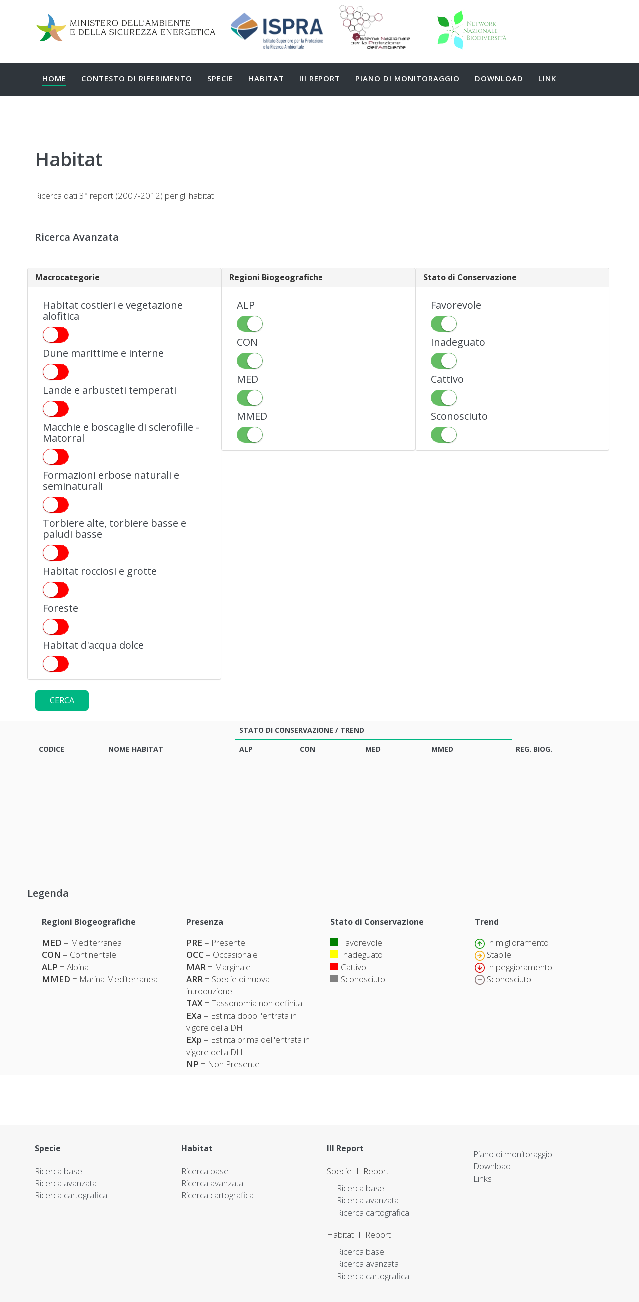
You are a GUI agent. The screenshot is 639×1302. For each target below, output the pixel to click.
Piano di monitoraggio (407, 78)
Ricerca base (58, 1171)
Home (54, 78)
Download (499, 78)
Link (547, 78)
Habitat (266, 78)
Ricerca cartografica (71, 1195)
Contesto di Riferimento (136, 78)
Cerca (62, 700)
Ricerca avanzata (66, 1183)
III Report (319, 78)
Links (482, 1178)
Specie (220, 78)
